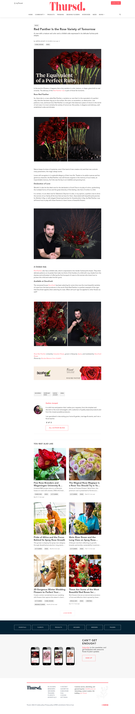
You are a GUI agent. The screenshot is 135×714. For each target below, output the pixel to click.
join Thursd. (83, 693)
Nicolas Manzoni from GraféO (51, 358)
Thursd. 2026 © (31, 705)
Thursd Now (38, 494)
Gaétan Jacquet (52, 403)
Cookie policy (40, 705)
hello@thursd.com (90, 689)
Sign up (89, 658)
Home (30, 14)
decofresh (38, 393)
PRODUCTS (58, 627)
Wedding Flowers (73, 14)
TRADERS (112, 627)
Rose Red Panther (40, 354)
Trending (60, 14)
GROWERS (76, 627)
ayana (62, 393)
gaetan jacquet (55, 394)
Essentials (52, 697)
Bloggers (52, 686)
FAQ (61, 693)
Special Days (73, 601)
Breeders (51, 689)
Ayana (80, 354)
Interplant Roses (58, 354)
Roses (48, 44)
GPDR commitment (59, 705)
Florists (51, 695)
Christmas (89, 601)
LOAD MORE (67, 613)
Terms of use (70, 705)
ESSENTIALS (22, 627)
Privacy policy (49, 705)
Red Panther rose (59, 90)
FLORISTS (40, 627)
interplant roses (47, 394)
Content (64, 686)
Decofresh (51, 285)
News (95, 14)
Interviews (86, 14)
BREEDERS (94, 627)
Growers (51, 691)
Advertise (64, 689)
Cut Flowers (54, 494)
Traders (51, 693)
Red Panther (38, 271)
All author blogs (57, 428)
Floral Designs (39, 44)
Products (51, 14)
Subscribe (86, 647)
